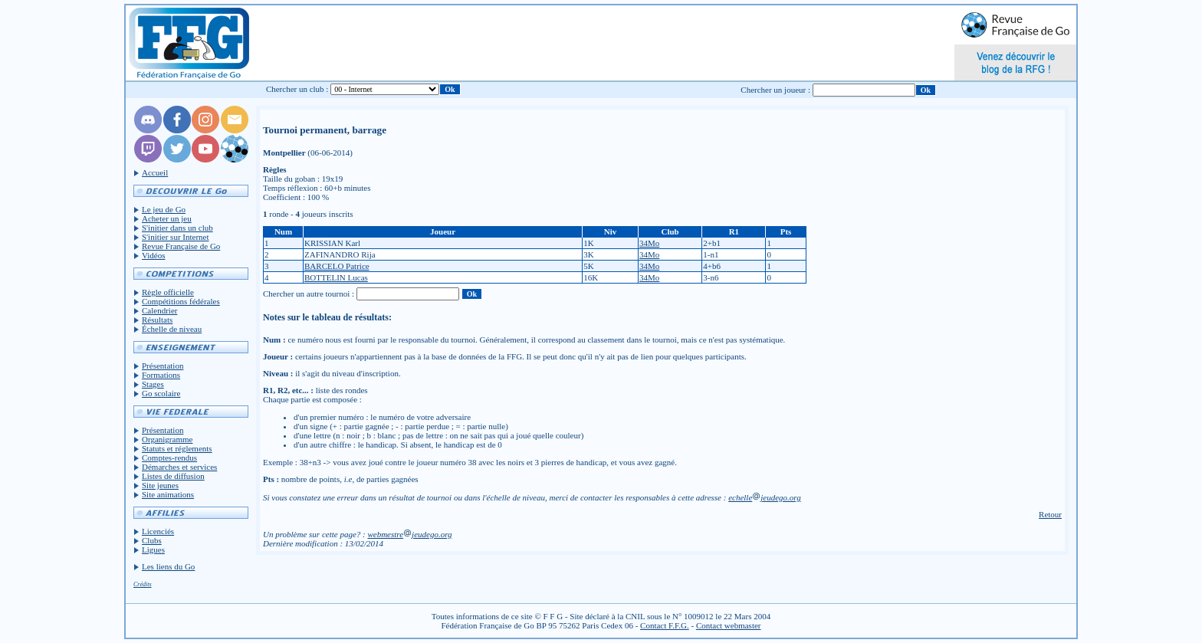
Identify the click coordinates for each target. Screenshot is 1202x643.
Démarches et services (179, 466)
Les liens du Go (168, 566)
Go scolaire (161, 393)
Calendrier (159, 310)
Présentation (162, 365)
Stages (153, 384)
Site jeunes (160, 485)
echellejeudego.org (764, 497)
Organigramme (167, 439)
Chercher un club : (297, 88)
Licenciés (158, 531)
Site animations (168, 494)
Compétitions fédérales (181, 301)
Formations (161, 374)
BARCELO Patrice (336, 266)
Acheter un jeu (167, 218)
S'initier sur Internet (175, 236)
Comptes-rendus (169, 457)
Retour (1050, 514)
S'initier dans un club (177, 227)
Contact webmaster (728, 625)
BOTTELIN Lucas (336, 277)
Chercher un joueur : (775, 89)
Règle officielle (168, 292)
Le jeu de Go (164, 209)
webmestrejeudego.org (409, 534)
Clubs (152, 540)
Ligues (153, 549)
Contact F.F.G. (664, 625)
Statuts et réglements (177, 448)
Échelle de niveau (172, 328)
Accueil (155, 172)
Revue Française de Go (181, 246)
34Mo (649, 243)
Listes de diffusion (173, 476)
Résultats (157, 319)
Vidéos (154, 255)
